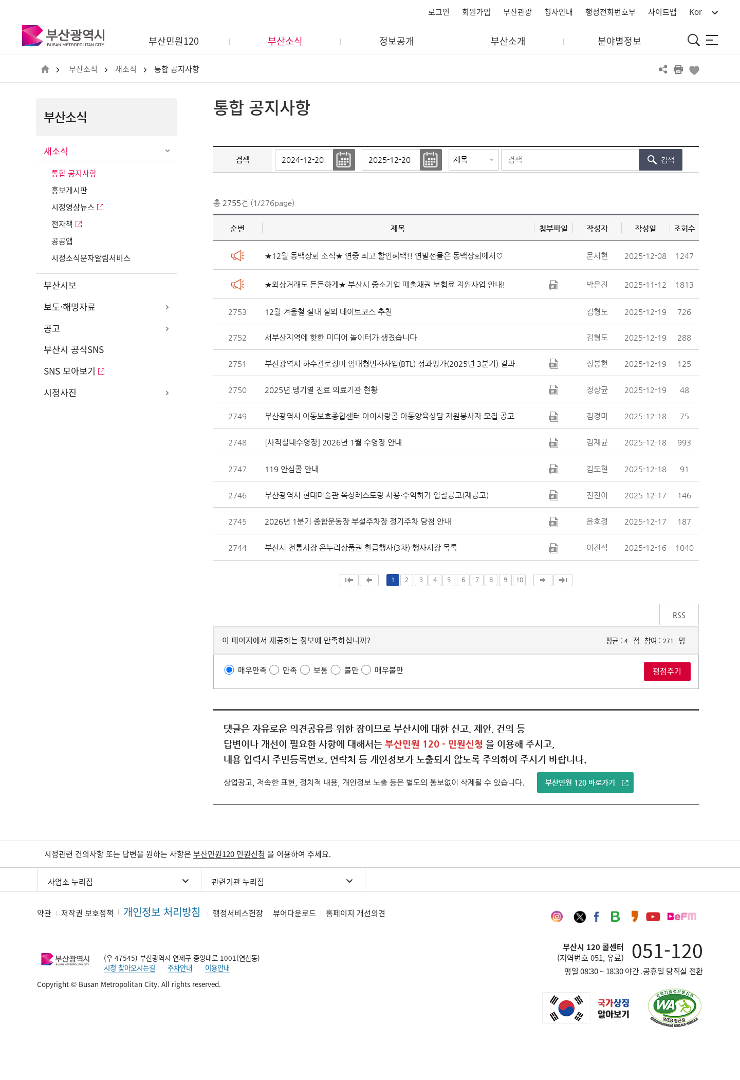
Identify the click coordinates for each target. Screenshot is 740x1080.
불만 (351, 670)
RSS (679, 615)
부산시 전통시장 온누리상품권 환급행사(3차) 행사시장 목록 (361, 547)
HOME (45, 69)
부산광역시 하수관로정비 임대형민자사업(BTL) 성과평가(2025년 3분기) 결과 (390, 363)
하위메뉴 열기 (167, 307)
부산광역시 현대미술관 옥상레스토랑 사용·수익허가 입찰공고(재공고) (377, 495)
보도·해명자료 (70, 306)
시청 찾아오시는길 (129, 967)
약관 (44, 913)
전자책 (62, 224)
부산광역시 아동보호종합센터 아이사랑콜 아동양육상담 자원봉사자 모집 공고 (389, 416)
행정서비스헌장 (238, 913)
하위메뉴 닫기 (167, 151)
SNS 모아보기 (70, 371)
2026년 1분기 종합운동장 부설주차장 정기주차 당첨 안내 (358, 521)
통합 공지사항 (176, 69)
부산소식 (83, 69)
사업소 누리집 (70, 881)
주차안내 (180, 967)
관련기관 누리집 (238, 881)
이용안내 (217, 967)
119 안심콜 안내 (292, 468)
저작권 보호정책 (87, 913)
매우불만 (389, 670)
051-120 (667, 950)
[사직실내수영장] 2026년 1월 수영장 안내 (333, 442)
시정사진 (60, 392)
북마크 (693, 69)
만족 (290, 670)
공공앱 (62, 241)
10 (519, 579)
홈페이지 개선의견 (355, 913)
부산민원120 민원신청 (229, 854)
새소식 (126, 69)
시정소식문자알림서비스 (91, 258)
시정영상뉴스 (73, 207)
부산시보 (60, 285)
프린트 (678, 69)
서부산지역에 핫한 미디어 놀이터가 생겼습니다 (341, 337)
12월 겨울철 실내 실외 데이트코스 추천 (328, 311)
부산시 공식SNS (74, 349)
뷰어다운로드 (294, 913)
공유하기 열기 (663, 69)
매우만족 (252, 670)
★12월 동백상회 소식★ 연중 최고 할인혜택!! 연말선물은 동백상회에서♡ (384, 255)
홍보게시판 (69, 190)
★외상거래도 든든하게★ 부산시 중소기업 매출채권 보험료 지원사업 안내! (385, 284)
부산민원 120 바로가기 (580, 782)
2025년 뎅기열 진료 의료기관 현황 (321, 389)
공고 (52, 328)
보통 (320, 670)
